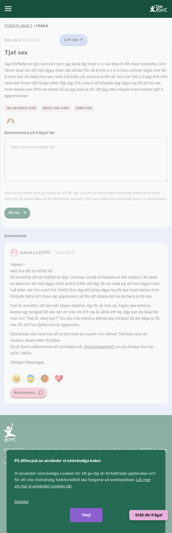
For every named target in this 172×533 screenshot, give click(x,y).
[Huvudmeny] (7, 9)
